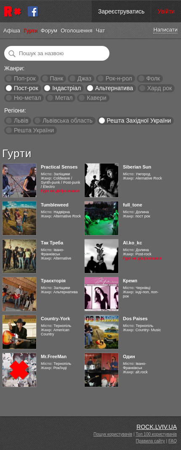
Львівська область (68, 120)
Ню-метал (27, 97)
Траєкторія (53, 280)
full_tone (132, 204)
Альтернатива (114, 88)
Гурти (30, 30)
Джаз (84, 78)
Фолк (153, 78)
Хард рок (159, 88)
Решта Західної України (138, 120)
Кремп (130, 280)
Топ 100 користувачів (156, 434)
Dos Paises (135, 318)
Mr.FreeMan (54, 356)
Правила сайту (150, 441)
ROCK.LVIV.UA (156, 426)
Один (129, 356)
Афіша (11, 30)
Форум (49, 30)
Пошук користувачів (112, 434)
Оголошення (77, 30)
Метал (63, 97)
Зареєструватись (121, 11)
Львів (21, 120)
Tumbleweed (55, 204)
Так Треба (52, 242)
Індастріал (66, 88)
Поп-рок (25, 78)
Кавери (96, 97)
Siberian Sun (137, 166)
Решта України (34, 130)
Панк (56, 78)
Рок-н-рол (119, 78)
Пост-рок (26, 88)
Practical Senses (59, 166)
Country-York (55, 318)
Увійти (166, 11)
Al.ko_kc (132, 242)
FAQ (172, 441)
